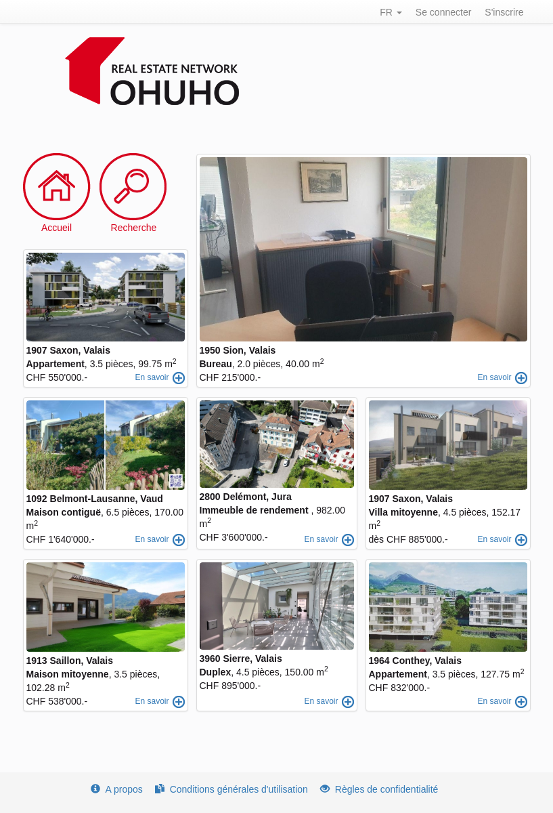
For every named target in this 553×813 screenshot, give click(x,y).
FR (391, 12)
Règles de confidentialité (379, 789)
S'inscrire (504, 12)
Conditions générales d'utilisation (231, 789)
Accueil (56, 227)
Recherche (134, 227)
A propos (117, 789)
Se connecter (444, 12)
